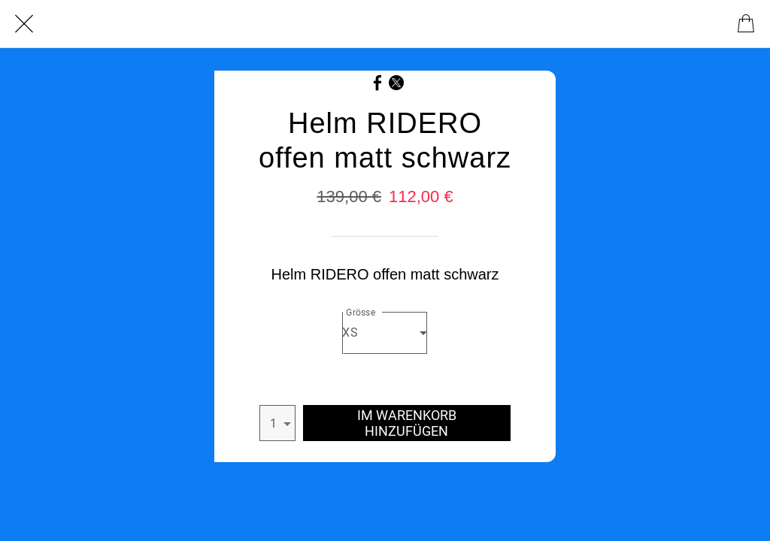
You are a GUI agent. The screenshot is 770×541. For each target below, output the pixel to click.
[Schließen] (24, 24)
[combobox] (384, 333)
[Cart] (746, 24)
